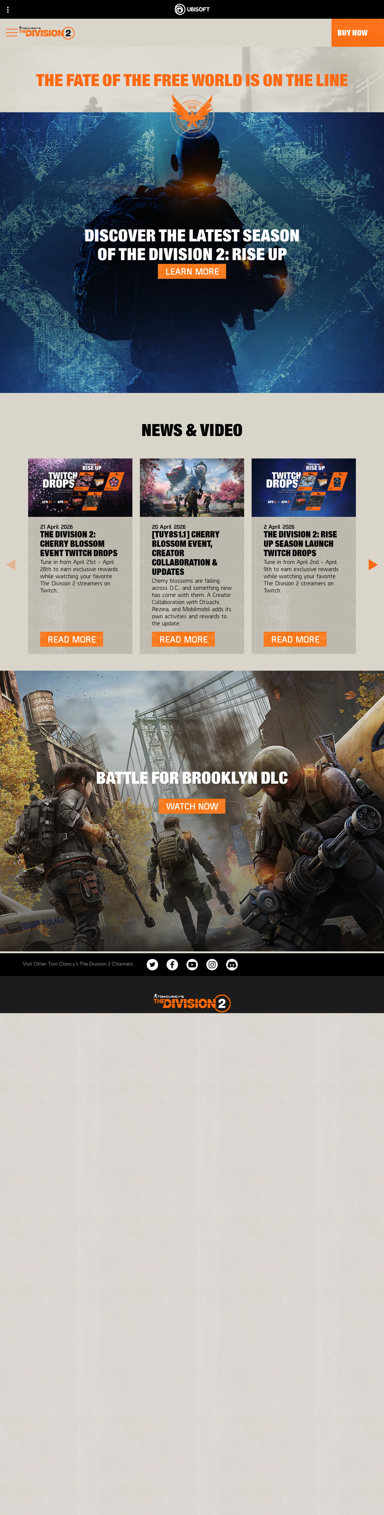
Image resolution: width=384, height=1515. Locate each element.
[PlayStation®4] (231, 1073)
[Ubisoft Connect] (231, 1088)
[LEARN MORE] (192, 271)
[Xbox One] (231, 1058)
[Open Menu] (11, 33)
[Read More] (71, 639)
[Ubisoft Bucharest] (108, 1073)
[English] (192, 1260)
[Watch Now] (192, 806)
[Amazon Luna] (231, 1103)
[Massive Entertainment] (108, 1058)
